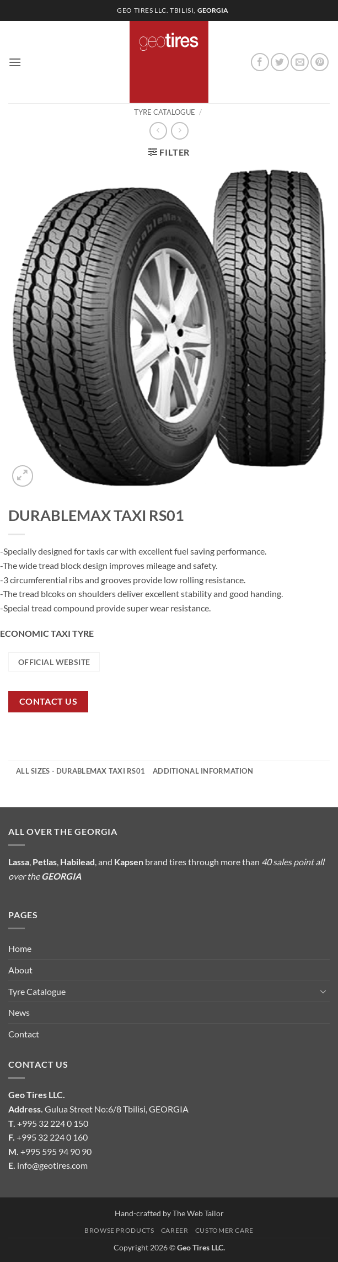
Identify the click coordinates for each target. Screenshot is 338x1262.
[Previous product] (179, 130)
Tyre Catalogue (164, 112)
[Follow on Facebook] (260, 62)
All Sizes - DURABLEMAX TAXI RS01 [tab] (80, 770)
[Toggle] (323, 991)
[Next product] (158, 130)
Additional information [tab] (203, 770)
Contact (23, 1034)
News (19, 1012)
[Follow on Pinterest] (319, 62)
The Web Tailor (198, 1213)
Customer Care (224, 1230)
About (20, 970)
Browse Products (119, 1230)
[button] (15, 62)
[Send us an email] (300, 62)
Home (19, 948)
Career (175, 1230)
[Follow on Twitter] (280, 62)
